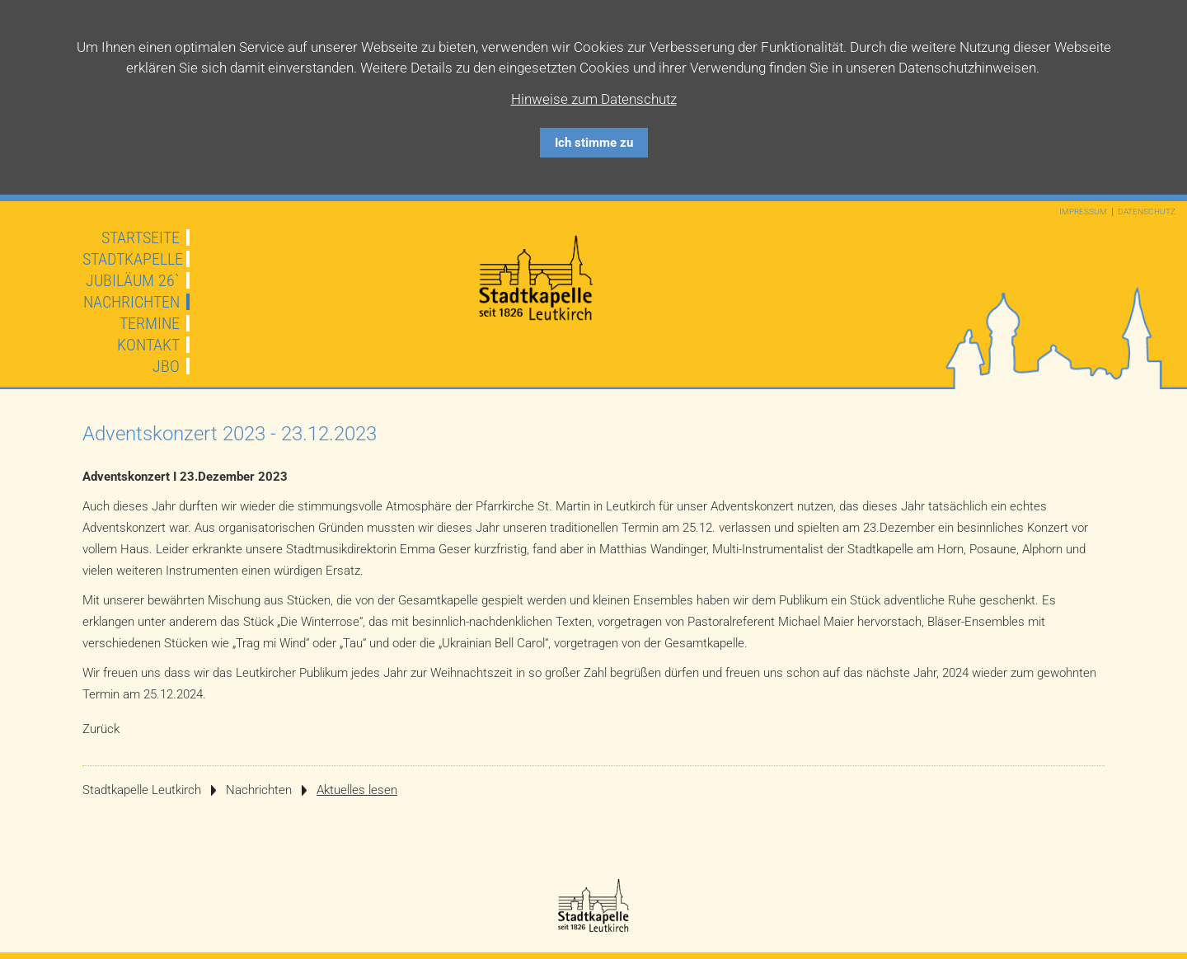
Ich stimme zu (594, 142)
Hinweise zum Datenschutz (594, 99)
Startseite (140, 237)
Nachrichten (131, 302)
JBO (166, 366)
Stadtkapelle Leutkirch (141, 790)
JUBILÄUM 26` (133, 280)
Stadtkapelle (132, 259)
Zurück (101, 729)
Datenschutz (1146, 212)
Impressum (1083, 212)
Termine (150, 323)
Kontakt (148, 344)
